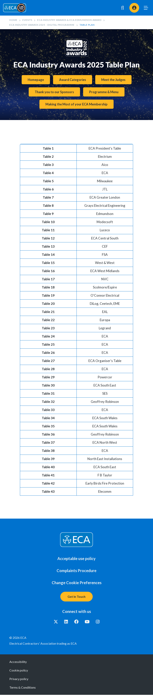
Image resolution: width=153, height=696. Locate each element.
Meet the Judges (114, 80)
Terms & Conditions (22, 688)
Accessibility (18, 663)
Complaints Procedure (76, 571)
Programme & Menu (105, 92)
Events (27, 19)
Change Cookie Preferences (76, 583)
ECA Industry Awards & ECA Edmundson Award (69, 19)
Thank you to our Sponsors (54, 92)
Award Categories (72, 80)
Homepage (34, 80)
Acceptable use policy (76, 559)
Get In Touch (76, 598)
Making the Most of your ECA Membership (76, 105)
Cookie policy (18, 671)
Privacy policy (18, 680)
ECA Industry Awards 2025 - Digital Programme (42, 24)
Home (13, 19)
